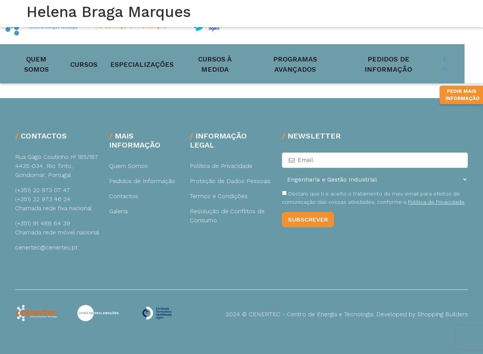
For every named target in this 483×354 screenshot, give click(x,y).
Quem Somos (43, 58)
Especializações (151, 58)
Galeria (118, 211)
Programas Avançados (315, 58)
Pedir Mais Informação (462, 122)
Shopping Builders (442, 314)
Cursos (93, 58)
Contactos (123, 196)
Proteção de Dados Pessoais (230, 181)
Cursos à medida (227, 58)
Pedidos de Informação (417, 58)
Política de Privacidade (221, 165)
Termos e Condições (219, 196)
